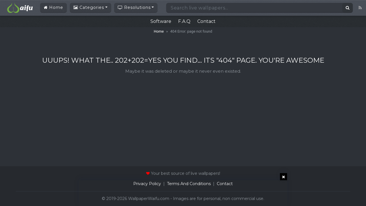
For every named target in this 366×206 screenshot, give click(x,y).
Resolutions (134, 7)
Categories (88, 7)
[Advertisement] (183, 193)
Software (160, 21)
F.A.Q (184, 21)
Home (53, 7)
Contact (206, 21)
